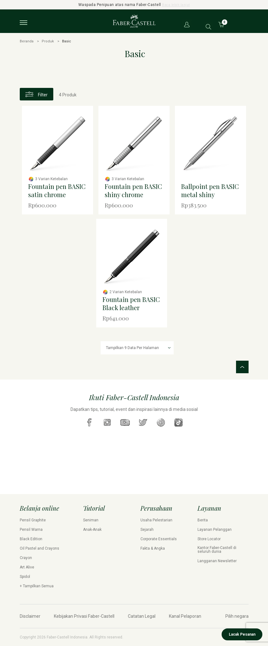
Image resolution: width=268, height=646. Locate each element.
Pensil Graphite (33, 520)
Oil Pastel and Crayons (39, 548)
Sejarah (147, 529)
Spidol (25, 577)
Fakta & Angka (152, 548)
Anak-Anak (92, 529)
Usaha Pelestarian (156, 520)
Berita (202, 520)
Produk (48, 41)
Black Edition (31, 539)
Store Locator (209, 539)
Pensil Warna (31, 529)
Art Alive (27, 567)
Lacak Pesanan (242, 634)
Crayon (26, 558)
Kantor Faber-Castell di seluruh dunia (216, 549)
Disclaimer (30, 616)
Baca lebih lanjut (176, 5)
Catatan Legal (141, 616)
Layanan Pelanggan (214, 529)
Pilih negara (237, 616)
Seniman (90, 520)
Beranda (27, 41)
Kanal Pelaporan (185, 616)
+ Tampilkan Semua (37, 586)
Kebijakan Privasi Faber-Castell (84, 616)
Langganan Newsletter (217, 561)
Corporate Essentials (158, 539)
